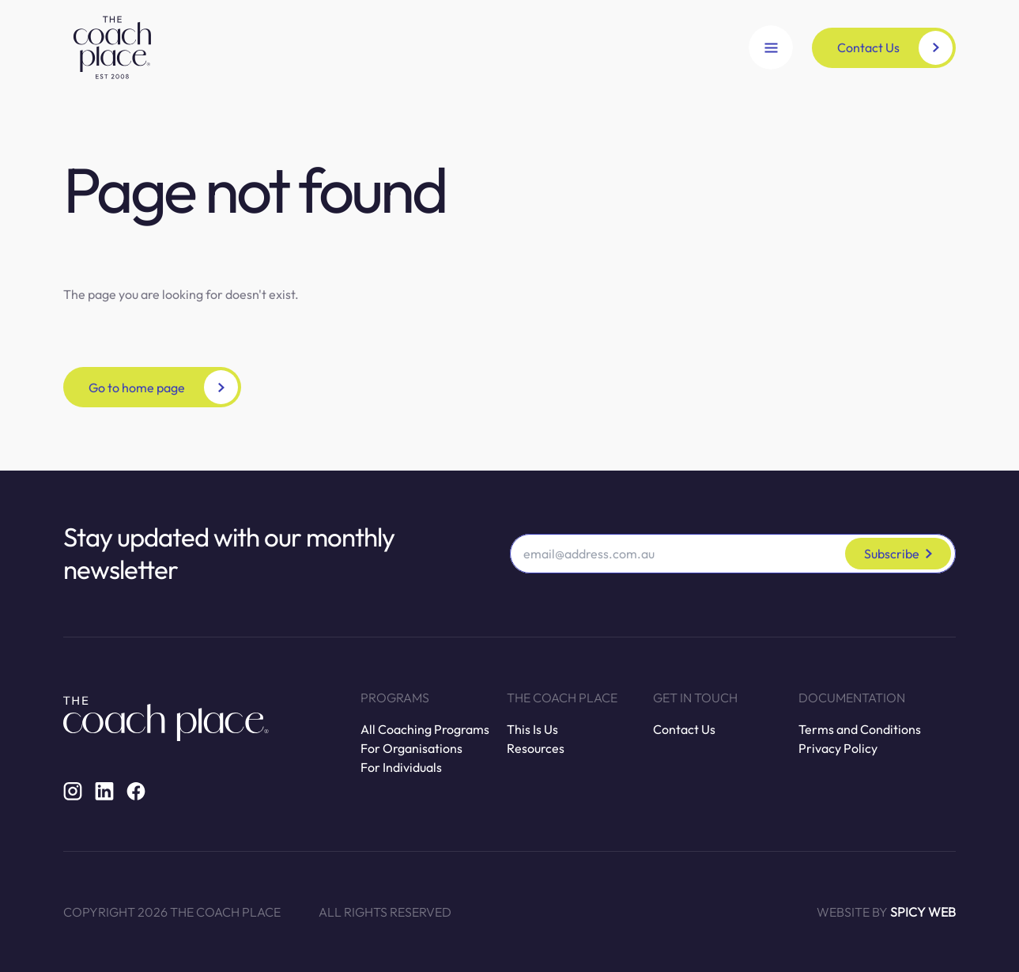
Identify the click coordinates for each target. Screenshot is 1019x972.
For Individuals (401, 767)
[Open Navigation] (771, 47)
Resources (535, 748)
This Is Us (532, 729)
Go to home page (163, 387)
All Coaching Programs (424, 729)
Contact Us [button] (895, 48)
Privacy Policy (837, 748)
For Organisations (411, 748)
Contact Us (684, 729)
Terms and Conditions (859, 729)
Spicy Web (923, 912)
